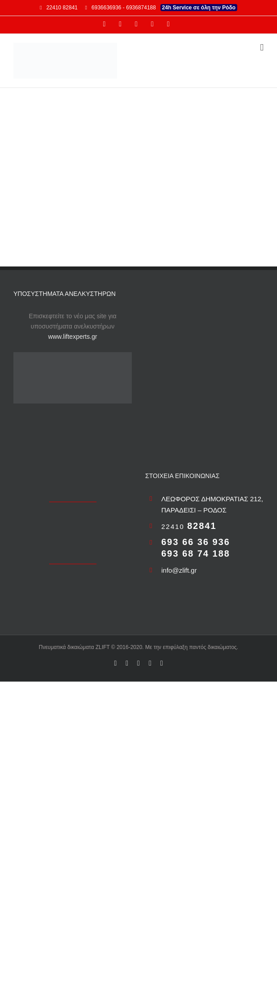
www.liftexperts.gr (72, 336)
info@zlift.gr (179, 570)
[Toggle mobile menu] (262, 47)
